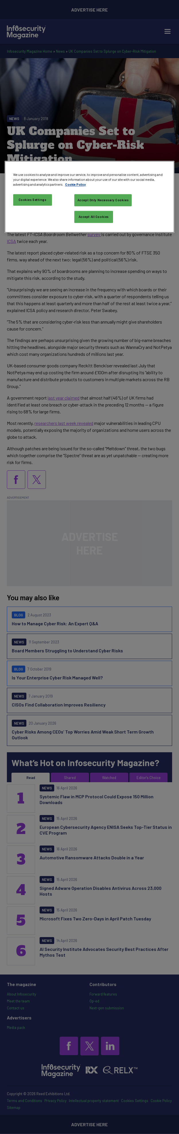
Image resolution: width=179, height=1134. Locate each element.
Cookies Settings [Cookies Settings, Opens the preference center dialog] (32, 200)
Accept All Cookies (94, 217)
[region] (90, 197)
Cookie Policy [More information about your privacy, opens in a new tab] (75, 184)
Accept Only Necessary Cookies (103, 200)
